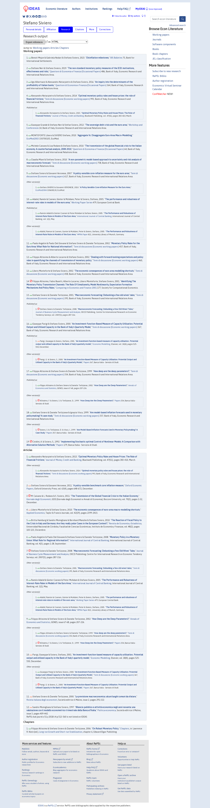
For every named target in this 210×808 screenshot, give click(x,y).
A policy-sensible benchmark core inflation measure (98, 485)
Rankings (107, 8)
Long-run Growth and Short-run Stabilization (60, 732)
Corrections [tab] (105, 29)
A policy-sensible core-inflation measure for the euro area (101, 173)
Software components (164, 44)
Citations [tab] (79, 29)
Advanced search (177, 25)
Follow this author (121, 16)
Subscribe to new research (166, 71)
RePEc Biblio (159, 76)
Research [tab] (65, 29)
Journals (156, 39)
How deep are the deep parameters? (111, 371)
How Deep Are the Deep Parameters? (97, 401)
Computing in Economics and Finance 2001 (76, 288)
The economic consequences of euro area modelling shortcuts (104, 271)
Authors (76, 8)
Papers (86, 362)
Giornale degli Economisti (38, 499)
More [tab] (91, 29)
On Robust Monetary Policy (105, 728)
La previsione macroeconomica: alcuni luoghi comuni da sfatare (105, 696)
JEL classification (161, 58)
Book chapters (160, 54)
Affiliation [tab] (51, 29)
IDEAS (41, 805)
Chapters (64, 48)
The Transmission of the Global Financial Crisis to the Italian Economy (104, 496)
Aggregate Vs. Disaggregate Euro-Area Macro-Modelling (105, 135)
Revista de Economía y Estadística (125, 523)
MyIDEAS (148, 8)
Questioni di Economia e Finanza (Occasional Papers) (75, 71)
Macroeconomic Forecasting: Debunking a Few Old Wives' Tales (105, 309)
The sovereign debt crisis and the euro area (106, 125)
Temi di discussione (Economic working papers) (67, 99)
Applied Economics (35, 513)
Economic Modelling (101, 344)
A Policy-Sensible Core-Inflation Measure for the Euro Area (105, 187)
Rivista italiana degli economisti (41, 700)
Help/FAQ (124, 8)
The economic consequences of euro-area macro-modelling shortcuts (107, 510)
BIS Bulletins (116, 58)
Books (155, 49)
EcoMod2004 (41, 190)
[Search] (182, 19)
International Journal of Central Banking (94, 216)
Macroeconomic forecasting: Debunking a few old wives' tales (105, 295)
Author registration (162, 80)
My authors (134, 16)
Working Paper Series (81, 202)
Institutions (91, 8)
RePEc (52, 805)
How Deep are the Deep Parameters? (110, 385)
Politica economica (106, 710)
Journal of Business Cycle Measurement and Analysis (58, 312)
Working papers (160, 34)
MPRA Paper (82, 234)
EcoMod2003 (32, 138)
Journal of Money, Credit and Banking (68, 116)
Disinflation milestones (97, 58)
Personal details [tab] (33, 29)
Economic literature (56, 8)
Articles (54, 48)
